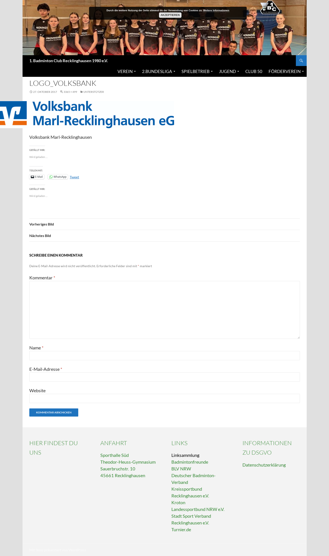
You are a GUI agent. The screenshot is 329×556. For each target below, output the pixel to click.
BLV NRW (181, 468)
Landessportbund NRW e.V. (197, 509)
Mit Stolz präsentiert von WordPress (57, 550)
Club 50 (253, 71)
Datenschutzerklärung (264, 464)
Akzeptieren (170, 15)
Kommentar (42, 277)
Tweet (74, 176)
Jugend (227, 71)
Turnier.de (181, 529)
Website (37, 390)
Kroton (178, 502)
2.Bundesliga (157, 71)
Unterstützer (93, 91)
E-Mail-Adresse (45, 369)
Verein (125, 71)
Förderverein (285, 71)
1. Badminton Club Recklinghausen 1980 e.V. (68, 60)
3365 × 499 (70, 91)
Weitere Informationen (216, 10)
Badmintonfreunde (189, 462)
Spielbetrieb (195, 71)
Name (36, 347)
